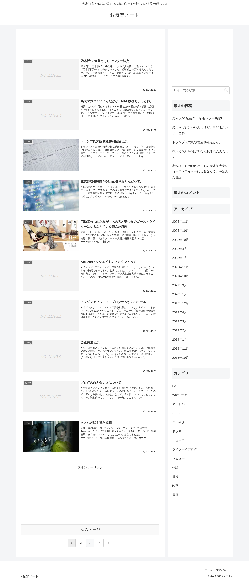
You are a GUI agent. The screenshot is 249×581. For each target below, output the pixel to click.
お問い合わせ (222, 570)
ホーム (208, 570)
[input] (201, 90)
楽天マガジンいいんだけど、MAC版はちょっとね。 (200, 130)
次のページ (90, 529)
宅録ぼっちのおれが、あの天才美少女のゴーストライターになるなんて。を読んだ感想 (200, 171)
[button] (226, 90)
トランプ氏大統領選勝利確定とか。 (197, 142)
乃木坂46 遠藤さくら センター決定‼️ (197, 118)
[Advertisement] (90, 43)
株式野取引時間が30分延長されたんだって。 (200, 153)
